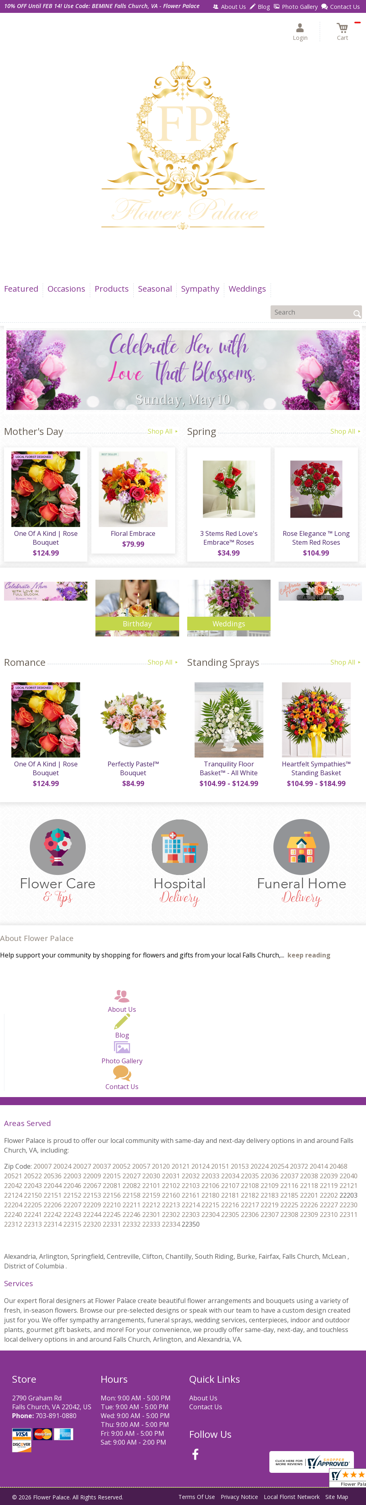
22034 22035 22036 (250, 1175)
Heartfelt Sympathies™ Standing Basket (316, 768)
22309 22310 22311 (329, 1214)
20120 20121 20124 (180, 1166)
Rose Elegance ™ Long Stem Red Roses (316, 538)
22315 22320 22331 (92, 1224)
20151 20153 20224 (240, 1166)
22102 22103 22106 (190, 1185)
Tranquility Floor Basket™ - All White (229, 768)
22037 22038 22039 (309, 1175)
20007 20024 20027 (62, 1166)
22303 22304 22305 (210, 1214)
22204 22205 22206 (33, 1204)
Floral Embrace (133, 533)
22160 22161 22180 (190, 1195)
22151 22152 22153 (72, 1195)
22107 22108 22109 (250, 1185)
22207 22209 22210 (92, 1204)
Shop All (163, 431)
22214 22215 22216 (210, 1204)
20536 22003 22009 (72, 1175)
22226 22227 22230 (329, 1204)
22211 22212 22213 (151, 1204)
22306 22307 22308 (269, 1214)
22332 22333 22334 (151, 1224)
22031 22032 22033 (190, 1175)
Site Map (336, 1497)
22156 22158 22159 (131, 1195)
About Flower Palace (37, 938)
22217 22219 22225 (269, 1204)
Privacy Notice (239, 1497)
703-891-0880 (56, 1415)
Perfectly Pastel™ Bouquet (133, 768)
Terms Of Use (196, 1497)
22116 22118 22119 (309, 1185)
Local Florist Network (292, 1497)
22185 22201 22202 (309, 1195)
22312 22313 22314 (33, 1224)
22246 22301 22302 (151, 1214)
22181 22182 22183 (250, 1195)
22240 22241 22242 (33, 1214)
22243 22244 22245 (92, 1214)
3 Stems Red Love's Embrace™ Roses (229, 538)
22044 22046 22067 (72, 1185)
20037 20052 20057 (121, 1166)
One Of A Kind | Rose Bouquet (46, 538)
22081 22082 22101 (131, 1185)
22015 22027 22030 (131, 1175)
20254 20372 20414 (299, 1166)
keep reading (309, 955)
